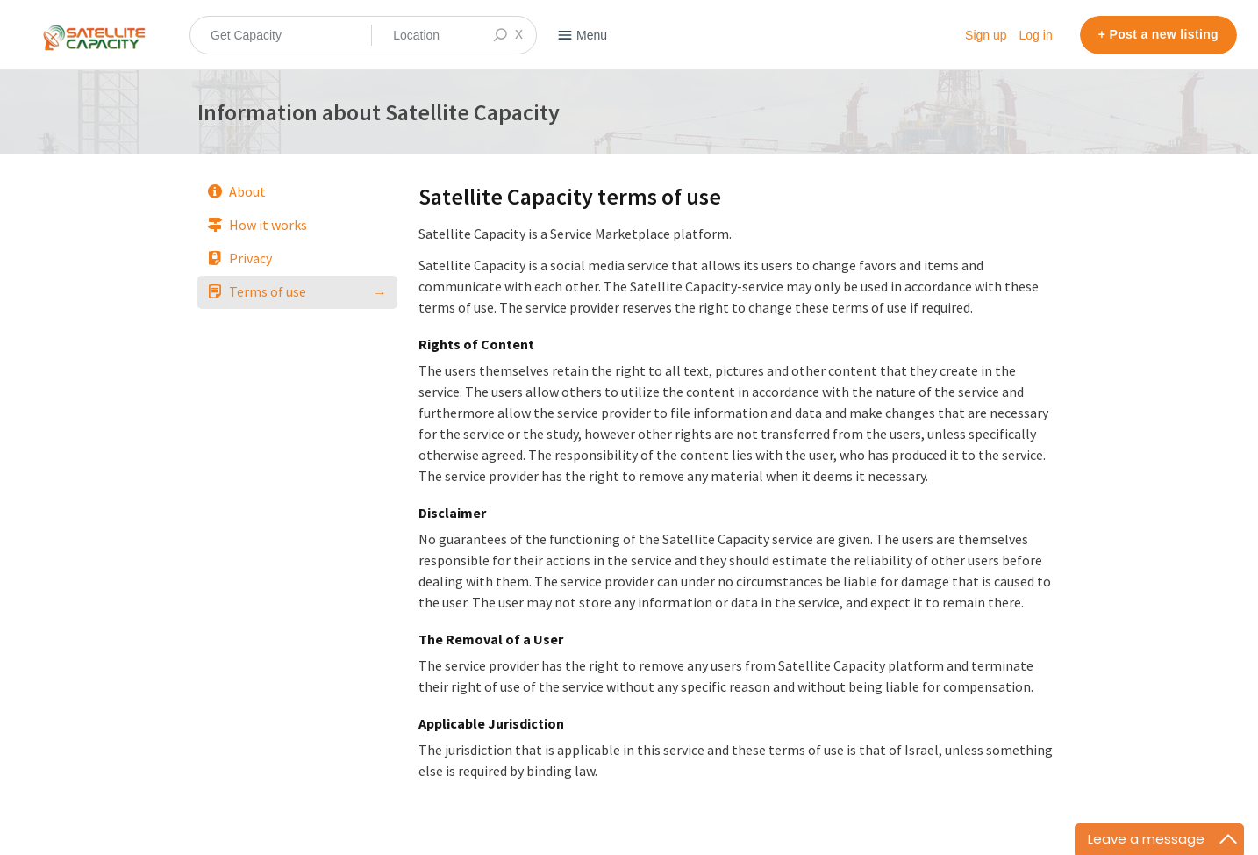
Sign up (985, 35)
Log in (1036, 35)
